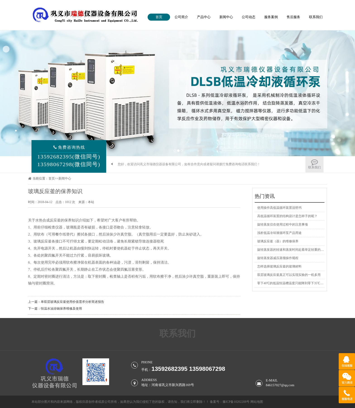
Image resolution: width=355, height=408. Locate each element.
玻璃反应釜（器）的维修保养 (277, 241)
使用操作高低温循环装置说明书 (279, 207)
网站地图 (256, 401)
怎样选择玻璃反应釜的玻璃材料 (279, 266)
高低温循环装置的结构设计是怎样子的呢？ (287, 216)
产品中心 (204, 17)
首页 (159, 17)
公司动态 (248, 17)
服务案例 (271, 17)
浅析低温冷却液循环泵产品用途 (279, 233)
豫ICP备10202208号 (236, 401)
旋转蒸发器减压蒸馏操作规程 (277, 258)
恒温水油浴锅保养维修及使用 (61, 308)
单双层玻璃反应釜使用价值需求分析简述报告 (72, 302)
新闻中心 (226, 17)
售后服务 (293, 17)
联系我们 (316, 17)
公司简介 (181, 17)
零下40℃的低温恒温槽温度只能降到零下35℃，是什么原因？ (299, 283)
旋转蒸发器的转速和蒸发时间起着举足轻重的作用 (292, 249)
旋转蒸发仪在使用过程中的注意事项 (282, 224)
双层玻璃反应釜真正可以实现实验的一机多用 (289, 275)
